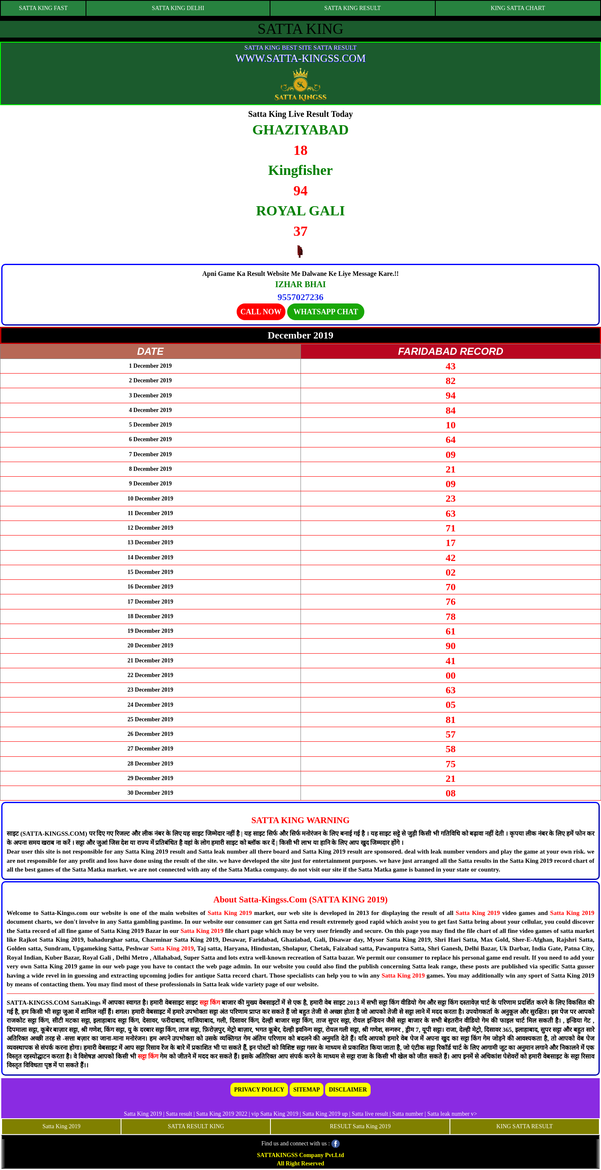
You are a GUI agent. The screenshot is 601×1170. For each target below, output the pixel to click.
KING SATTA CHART (518, 8)
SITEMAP (306, 1090)
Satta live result (370, 1114)
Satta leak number (448, 1114)
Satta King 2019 (230, 913)
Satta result (179, 1114)
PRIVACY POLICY (259, 1090)
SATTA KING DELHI (178, 8)
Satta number (407, 1114)
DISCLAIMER (348, 1090)
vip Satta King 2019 (274, 1114)
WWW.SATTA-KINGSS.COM (300, 58)
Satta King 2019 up (325, 1114)
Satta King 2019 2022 (221, 1114)
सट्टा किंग (210, 1002)
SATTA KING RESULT (352, 8)
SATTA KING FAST (43, 8)
